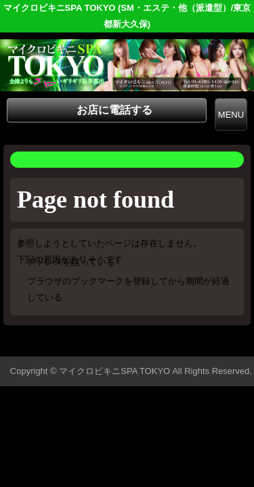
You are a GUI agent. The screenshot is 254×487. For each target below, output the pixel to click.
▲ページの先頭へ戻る (203, 344)
